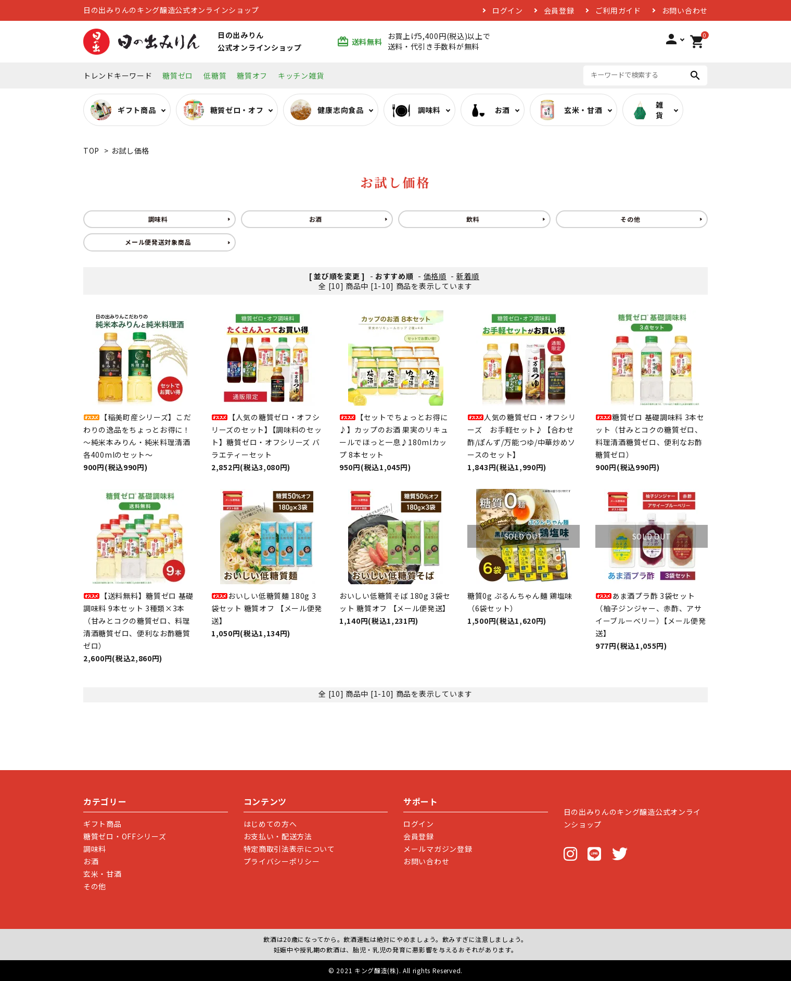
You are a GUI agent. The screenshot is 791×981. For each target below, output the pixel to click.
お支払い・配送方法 (278, 836)
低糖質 (214, 75)
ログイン (507, 10)
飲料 (472, 219)
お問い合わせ (685, 10)
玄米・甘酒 (102, 874)
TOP (91, 150)
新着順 (467, 276)
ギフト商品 (102, 824)
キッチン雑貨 (301, 75)
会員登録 (559, 10)
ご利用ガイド (618, 10)
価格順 (435, 276)
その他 (630, 219)
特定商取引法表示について (289, 849)
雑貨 (647, 109)
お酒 (315, 219)
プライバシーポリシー (282, 861)
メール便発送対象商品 (158, 241)
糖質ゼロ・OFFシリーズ (124, 836)
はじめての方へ (270, 824)
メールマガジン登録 (437, 849)
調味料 (158, 219)
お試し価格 (130, 150)
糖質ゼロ (177, 75)
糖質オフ (252, 75)
